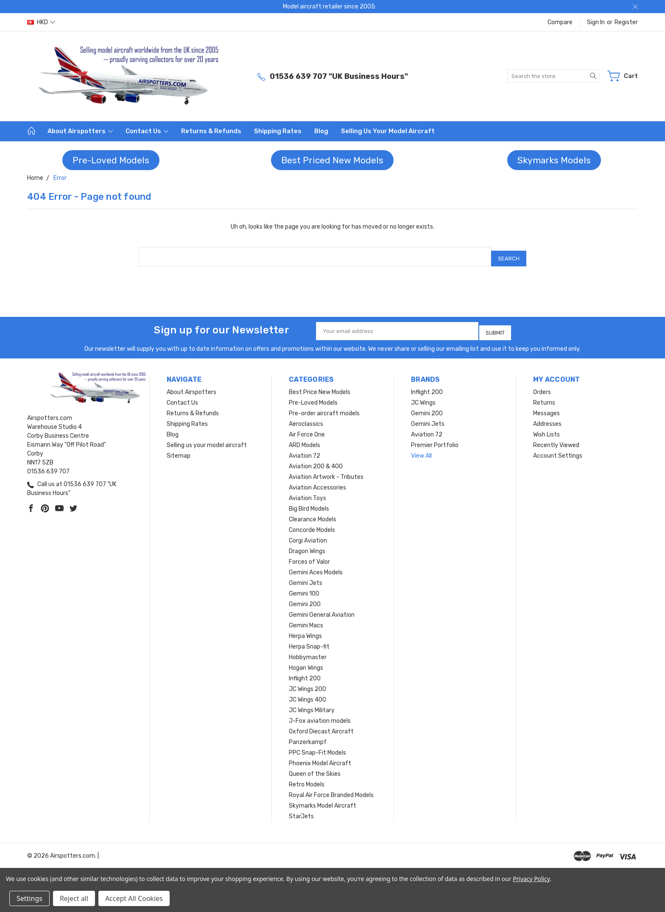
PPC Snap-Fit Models (317, 746)
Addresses (547, 417)
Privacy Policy (531, 879)
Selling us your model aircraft (388, 131)
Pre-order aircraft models (324, 407)
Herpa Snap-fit (309, 640)
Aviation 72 (304, 449)
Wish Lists (546, 428)
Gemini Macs (306, 619)
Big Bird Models (309, 502)
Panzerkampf (308, 735)
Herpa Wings (305, 629)
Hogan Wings (306, 661)
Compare (560, 22)
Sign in (596, 22)
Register (626, 22)
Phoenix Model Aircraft (320, 757)
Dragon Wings (307, 544)
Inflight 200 (305, 672)
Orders (542, 385)
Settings (29, 898)
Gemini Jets (305, 576)
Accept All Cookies (134, 898)
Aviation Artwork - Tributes (326, 470)
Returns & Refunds (211, 131)
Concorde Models (312, 523)
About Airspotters (80, 131)
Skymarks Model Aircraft (322, 799)
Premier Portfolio (434, 438)
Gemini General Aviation (322, 608)
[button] (110, 160)
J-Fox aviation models (320, 714)
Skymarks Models (554, 160)
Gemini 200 (305, 597)
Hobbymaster (308, 651)
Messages (546, 407)
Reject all (74, 898)
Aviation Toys (307, 491)
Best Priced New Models (332, 160)
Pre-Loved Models (111, 160)
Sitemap (178, 449)
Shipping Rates (278, 131)
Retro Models (306, 778)
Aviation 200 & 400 (316, 460)
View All (421, 449)
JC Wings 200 (307, 682)
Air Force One (307, 428)
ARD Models (304, 438)
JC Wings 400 (307, 693)
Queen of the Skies (315, 767)
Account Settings (557, 449)
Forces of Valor (309, 555)
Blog (321, 131)
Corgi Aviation (308, 534)
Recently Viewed (556, 438)
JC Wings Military (312, 704)
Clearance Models (312, 513)
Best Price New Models (319, 385)
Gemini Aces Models (316, 566)
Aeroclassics (306, 417)
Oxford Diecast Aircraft (321, 725)
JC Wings (423, 396)
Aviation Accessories (317, 481)
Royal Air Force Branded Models (331, 788)
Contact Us (147, 131)
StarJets (301, 810)
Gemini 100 (304, 587)
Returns (544, 396)
